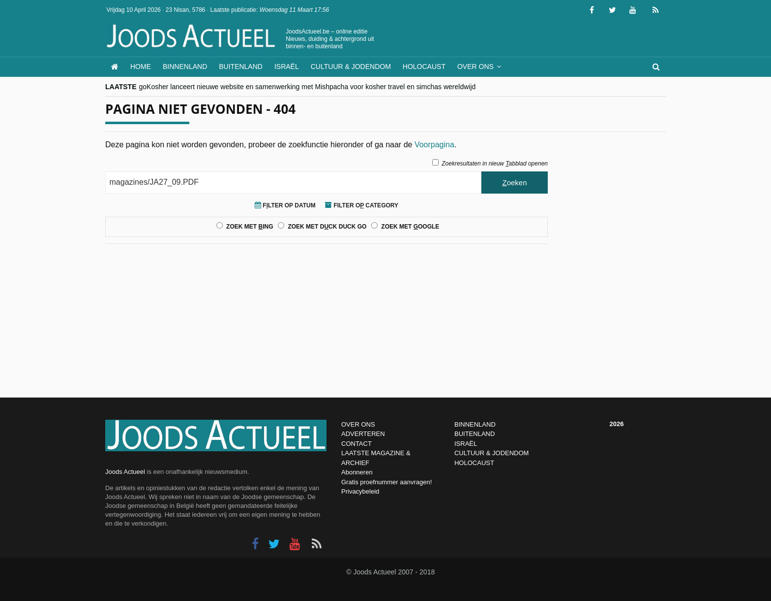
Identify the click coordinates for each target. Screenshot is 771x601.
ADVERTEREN (363, 433)
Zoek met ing (249, 226)
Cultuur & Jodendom (351, 66)
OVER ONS (358, 424)
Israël (286, 66)
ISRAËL (465, 443)
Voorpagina (434, 144)
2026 (617, 424)
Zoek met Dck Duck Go (327, 226)
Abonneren (357, 472)
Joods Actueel (125, 471)
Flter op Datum (285, 205)
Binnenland (185, 66)
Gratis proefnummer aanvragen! (386, 482)
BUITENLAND (474, 433)
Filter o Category (361, 205)
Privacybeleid (360, 491)
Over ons (475, 66)
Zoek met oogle (410, 226)
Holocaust (424, 66)
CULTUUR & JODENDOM (491, 453)
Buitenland (241, 66)
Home (140, 66)
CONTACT (356, 443)
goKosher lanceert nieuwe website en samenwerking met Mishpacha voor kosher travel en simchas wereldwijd (307, 87)
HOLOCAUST (474, 463)
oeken (514, 182)
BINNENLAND (475, 424)
